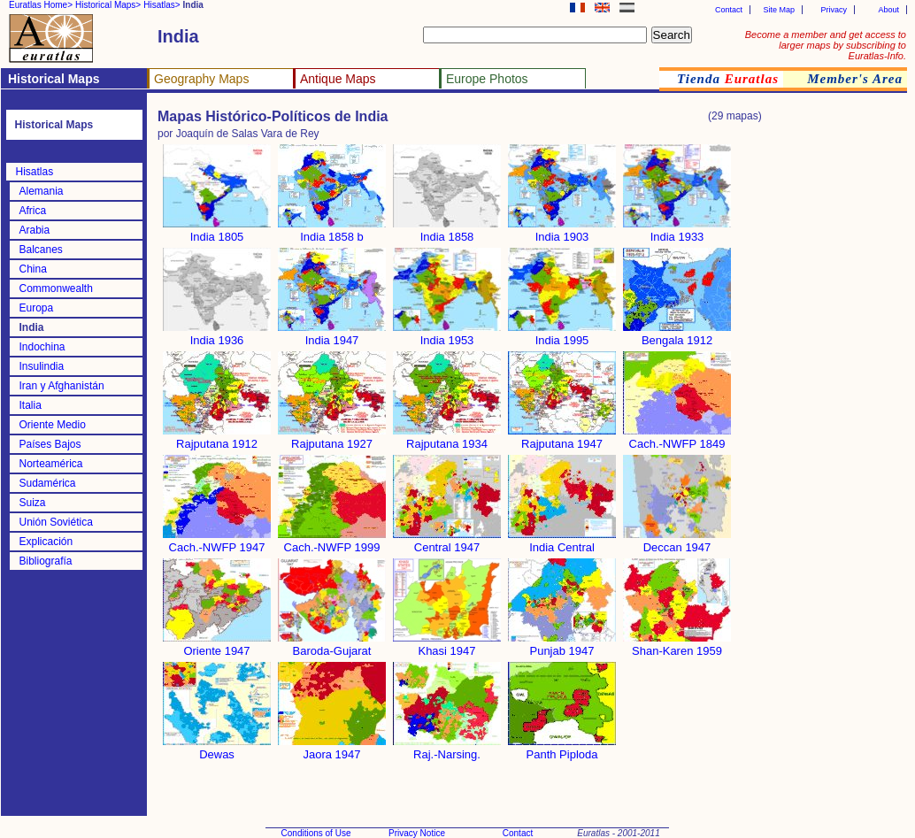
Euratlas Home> (41, 5)
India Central (562, 542)
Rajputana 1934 (447, 438)
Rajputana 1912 (217, 438)
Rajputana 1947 (562, 438)
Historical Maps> (108, 5)
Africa (33, 210)
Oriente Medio (52, 425)
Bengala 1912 (677, 335)
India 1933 (677, 231)
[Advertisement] (836, 401)
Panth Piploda (562, 749)
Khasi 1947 (447, 645)
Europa (36, 308)
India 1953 (447, 335)
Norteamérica (51, 463)
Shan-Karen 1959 (677, 645)
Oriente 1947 (217, 645)
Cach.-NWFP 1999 (332, 542)
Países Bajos (50, 444)
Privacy (833, 9)
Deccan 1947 (677, 542)
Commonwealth (56, 288)
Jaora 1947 (332, 749)
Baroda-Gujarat (332, 645)
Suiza (32, 502)
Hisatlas (35, 171)
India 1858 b (332, 231)
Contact (728, 9)
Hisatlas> (161, 5)
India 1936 (217, 335)
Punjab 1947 (562, 645)
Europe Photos (487, 79)
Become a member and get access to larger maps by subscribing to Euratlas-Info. (825, 45)
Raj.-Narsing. (447, 749)
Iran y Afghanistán (61, 386)
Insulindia (42, 366)
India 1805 (217, 231)
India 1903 (562, 231)
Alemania (41, 191)
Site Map (779, 9)
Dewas (217, 749)
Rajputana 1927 (332, 438)
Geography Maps (201, 79)
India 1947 (332, 335)
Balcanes (41, 249)
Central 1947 (447, 542)
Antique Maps (338, 79)
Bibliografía (46, 561)
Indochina (42, 347)
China (33, 269)
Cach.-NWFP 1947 (217, 542)
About (888, 9)
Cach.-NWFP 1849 (677, 438)
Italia (30, 405)
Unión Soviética (56, 522)
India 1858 (447, 231)
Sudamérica (47, 483)
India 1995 (562, 335)
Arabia (34, 230)
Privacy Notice (416, 833)
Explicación (46, 541)
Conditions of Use (316, 833)
